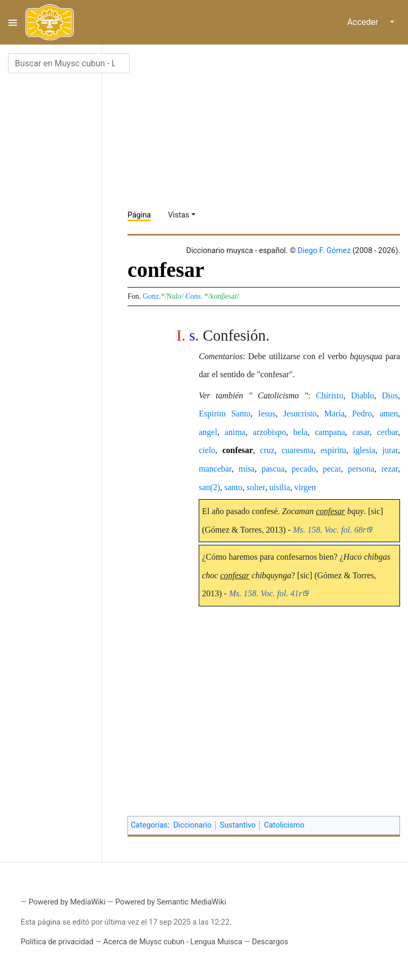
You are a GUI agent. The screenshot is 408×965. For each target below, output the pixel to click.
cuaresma (297, 450)
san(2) (209, 487)
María (334, 413)
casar (361, 432)
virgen (305, 487)
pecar (332, 468)
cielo (207, 450)
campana (330, 432)
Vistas (178, 215)
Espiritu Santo (224, 413)
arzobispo (269, 432)
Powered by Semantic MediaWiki (170, 902)
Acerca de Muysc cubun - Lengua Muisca (172, 941)
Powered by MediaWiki (67, 902)
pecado (304, 468)
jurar (390, 450)
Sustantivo (238, 825)
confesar (237, 450)
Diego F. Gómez (324, 250)
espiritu (333, 450)
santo (233, 487)
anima (235, 432)
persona (361, 468)
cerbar (387, 432)
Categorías (149, 825)
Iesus (267, 413)
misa (246, 468)
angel (208, 432)
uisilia (279, 487)
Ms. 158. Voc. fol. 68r (329, 529)
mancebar (215, 468)
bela (300, 432)
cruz (267, 450)
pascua (273, 468)
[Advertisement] (268, 127)
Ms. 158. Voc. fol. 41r (265, 593)
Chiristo (330, 395)
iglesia (364, 450)
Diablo (363, 395)
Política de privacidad (57, 941)
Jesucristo (300, 413)
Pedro (362, 413)
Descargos (270, 941)
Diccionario (192, 825)
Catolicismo (284, 825)
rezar (389, 468)
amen (388, 413)
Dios (390, 395)
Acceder (362, 22)
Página (139, 215)
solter (255, 487)
